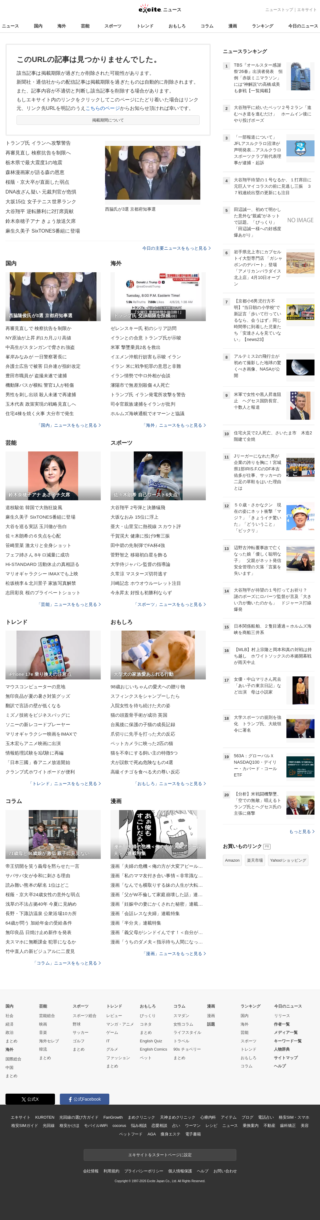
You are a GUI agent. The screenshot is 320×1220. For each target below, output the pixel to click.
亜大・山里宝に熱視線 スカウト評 (146, 526)
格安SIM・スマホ (294, 1117)
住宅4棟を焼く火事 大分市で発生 (39, 413)
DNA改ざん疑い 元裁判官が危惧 (40, 191)
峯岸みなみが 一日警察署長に (36, 356)
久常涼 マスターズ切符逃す (139, 573)
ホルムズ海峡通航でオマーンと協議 (147, 413)
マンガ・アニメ (120, 1024)
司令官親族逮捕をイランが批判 (143, 404)
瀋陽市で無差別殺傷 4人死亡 (140, 385)
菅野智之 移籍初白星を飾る (139, 554)
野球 (77, 1024)
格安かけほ (69, 1125)
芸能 (85, 26)
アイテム (228, 1117)
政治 (9, 1032)
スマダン (181, 1015)
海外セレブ (49, 1041)
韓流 (43, 1049)
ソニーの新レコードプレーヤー (37, 724)
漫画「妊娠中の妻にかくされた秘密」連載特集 (158, 904)
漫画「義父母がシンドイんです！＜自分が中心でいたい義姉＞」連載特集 (158, 932)
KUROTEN (44, 1117)
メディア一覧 (286, 1032)
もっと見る (302, 831)
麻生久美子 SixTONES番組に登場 (42, 231)
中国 (9, 1067)
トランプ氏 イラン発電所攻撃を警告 (148, 394)
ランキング (262, 26)
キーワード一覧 (288, 1041)
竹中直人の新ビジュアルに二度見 (40, 951)
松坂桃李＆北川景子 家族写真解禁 (40, 583)
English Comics (153, 1049)
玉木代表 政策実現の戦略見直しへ (40, 404)
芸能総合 (47, 1015)
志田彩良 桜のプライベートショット (43, 592)
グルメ (112, 1049)
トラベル (181, 1041)
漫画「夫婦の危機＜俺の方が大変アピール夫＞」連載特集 (158, 866)
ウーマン (193, 1125)
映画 (43, 1024)
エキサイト (307, 9)
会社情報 (91, 1171)
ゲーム (112, 1032)
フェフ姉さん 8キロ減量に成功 (37, 554)
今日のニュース (303, 26)
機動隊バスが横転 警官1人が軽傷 (39, 385)
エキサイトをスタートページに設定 (160, 1155)
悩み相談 (139, 1125)
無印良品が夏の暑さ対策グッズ (37, 696)
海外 (61, 26)
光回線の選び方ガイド (79, 1117)
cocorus (119, 1125)
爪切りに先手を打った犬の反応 (143, 734)
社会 (9, 1015)
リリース (282, 1015)
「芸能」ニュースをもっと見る (69, 604)
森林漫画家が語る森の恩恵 (34, 172)
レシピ (211, 1125)
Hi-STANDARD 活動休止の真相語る (42, 564)
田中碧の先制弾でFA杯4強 (138, 545)
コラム (207, 26)
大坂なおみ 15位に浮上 (134, 516)
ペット (146, 1057)
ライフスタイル (187, 1032)
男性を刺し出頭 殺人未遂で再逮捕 (40, 394)
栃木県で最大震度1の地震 (33, 162)
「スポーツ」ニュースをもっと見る (169, 604)
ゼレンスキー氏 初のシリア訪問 (143, 328)
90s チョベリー (187, 1049)
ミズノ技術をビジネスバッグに (37, 715)
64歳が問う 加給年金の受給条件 (38, 922)
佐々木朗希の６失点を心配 (33, 535)
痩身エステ (170, 1134)
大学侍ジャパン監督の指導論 (141, 564)
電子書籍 (193, 1134)
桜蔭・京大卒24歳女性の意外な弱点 (42, 894)
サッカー (81, 1032)
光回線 (49, 1125)
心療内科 (208, 1117)
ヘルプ (280, 1066)
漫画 (232, 26)
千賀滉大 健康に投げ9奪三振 (140, 535)
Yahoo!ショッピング (288, 860)
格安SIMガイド (24, 1125)
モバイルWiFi (95, 1125)
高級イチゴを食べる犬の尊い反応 (145, 771)
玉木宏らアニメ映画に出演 (33, 743)
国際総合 (13, 1059)
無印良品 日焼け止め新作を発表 (38, 932)
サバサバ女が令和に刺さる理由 (37, 875)
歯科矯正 (288, 1125)
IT (108, 1041)
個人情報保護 (180, 1171)
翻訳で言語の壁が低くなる (33, 705)
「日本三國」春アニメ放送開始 (37, 762)
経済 (9, 1024)
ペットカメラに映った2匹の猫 (142, 743)
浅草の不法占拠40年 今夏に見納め (41, 904)
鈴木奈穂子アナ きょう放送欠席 (40, 221)
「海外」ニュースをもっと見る (174, 425)
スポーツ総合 (84, 1015)
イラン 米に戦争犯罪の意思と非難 (146, 366)
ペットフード (131, 1134)
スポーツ (113, 26)
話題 (211, 1024)
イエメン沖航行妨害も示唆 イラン (146, 356)
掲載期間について (108, 120)
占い (176, 1125)
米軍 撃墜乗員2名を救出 (136, 347)
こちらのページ (102, 108)
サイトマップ (286, 1057)
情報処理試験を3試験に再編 (34, 752)
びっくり (148, 1015)
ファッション (118, 1057)
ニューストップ (279, 9)
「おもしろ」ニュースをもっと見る (169, 783)
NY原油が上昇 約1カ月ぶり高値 (38, 337)
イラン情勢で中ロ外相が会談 (141, 375)
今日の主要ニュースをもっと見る (176, 248)
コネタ (146, 1024)
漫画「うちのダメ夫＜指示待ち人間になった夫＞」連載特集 (158, 941)
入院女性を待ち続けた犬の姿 (141, 705)
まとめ (11, 1041)
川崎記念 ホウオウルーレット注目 (146, 583)
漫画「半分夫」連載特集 (136, 922)
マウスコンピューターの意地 (35, 686)
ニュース (10, 26)
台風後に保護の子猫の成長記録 (143, 724)
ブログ (247, 1117)
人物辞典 (282, 1049)
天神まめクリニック (177, 1117)
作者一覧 (282, 1024)
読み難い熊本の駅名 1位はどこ (37, 885)
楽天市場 (255, 860)
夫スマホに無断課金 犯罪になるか (40, 941)
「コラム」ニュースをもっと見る (66, 963)
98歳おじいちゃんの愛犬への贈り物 (148, 686)
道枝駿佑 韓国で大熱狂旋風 (33, 507)
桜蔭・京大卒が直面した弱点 (37, 182)
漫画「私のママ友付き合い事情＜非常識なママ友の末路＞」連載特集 (158, 875)
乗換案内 (250, 1125)
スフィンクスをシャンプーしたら (145, 696)
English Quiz (151, 1041)
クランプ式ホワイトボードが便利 (40, 771)
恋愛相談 (159, 1125)
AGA (151, 1134)
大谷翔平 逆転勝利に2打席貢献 (39, 211)
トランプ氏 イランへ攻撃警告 (38, 143)
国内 (38, 26)
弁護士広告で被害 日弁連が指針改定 (43, 366)
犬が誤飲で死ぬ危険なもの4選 (142, 762)
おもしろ (177, 26)
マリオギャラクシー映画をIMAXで (41, 734)
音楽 (43, 1032)
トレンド (145, 26)
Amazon (232, 860)
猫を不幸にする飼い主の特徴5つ (144, 752)
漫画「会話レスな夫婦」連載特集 (145, 913)
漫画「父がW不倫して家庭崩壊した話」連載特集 (158, 894)
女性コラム (183, 1024)
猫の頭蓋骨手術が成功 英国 (139, 715)
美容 (305, 1125)
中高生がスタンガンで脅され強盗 (40, 347)
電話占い (266, 1117)
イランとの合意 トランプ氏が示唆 (146, 337)
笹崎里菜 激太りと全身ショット (38, 545)
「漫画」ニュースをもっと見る (174, 953)
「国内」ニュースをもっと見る (69, 425)
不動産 (269, 1125)
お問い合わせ (225, 1171)
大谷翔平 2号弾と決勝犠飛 (138, 507)
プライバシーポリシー (144, 1171)
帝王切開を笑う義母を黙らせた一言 (42, 866)
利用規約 (111, 1171)
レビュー (114, 1015)
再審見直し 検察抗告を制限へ (38, 152)
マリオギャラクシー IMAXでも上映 (41, 573)
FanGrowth (113, 1117)
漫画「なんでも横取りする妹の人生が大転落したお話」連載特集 (158, 885)
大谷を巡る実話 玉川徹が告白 (36, 526)
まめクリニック (141, 1117)
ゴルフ (79, 1041)
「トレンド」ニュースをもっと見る (64, 783)
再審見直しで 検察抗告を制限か (38, 328)
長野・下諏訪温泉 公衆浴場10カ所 (41, 913)
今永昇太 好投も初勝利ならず (141, 592)
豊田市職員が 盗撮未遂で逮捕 (36, 375)
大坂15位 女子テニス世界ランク (40, 201)
